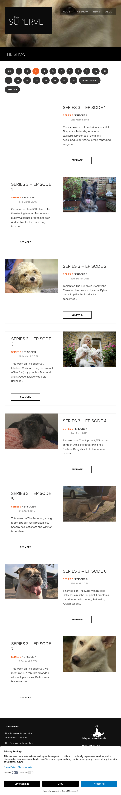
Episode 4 (81, 429)
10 (96, 71)
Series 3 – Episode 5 (31, 496)
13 (18, 80)
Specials (12, 89)
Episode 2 (81, 274)
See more (77, 160)
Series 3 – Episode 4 (85, 421)
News (96, 11)
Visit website (91, 746)
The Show (81, 11)
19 (73, 80)
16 (46, 80)
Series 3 (68, 115)
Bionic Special (90, 80)
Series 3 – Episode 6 (85, 571)
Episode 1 (81, 115)
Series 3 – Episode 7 (31, 646)
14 (27, 80)
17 (55, 80)
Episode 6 (81, 579)
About (109, 11)
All (9, 71)
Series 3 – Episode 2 (85, 266)
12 (9, 80)
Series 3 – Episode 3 (31, 341)
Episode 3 (29, 352)
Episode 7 (29, 657)
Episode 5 (29, 506)
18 (64, 80)
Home (66, 11)
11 (105, 71)
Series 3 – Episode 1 (84, 107)
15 (36, 80)
